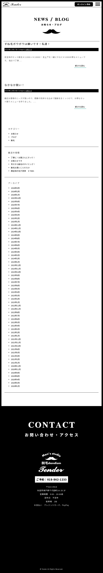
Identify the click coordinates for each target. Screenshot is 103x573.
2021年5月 (15, 352)
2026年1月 (15, 194)
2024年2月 (15, 258)
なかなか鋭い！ (14, 85)
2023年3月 (15, 295)
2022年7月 (15, 315)
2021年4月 (15, 356)
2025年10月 (16, 198)
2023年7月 (15, 282)
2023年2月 (15, 298)
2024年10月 (16, 231)
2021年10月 (16, 345)
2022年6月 (15, 319)
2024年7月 (15, 241)
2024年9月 (15, 235)
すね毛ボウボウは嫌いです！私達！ (27, 44)
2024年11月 (16, 228)
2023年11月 (16, 268)
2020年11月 (16, 369)
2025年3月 (15, 214)
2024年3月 (15, 255)
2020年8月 (15, 376)
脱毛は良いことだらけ (20, 167)
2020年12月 (16, 366)
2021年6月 (15, 349)
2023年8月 (15, 278)
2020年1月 (15, 386)
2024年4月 (15, 251)
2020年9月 (15, 372)
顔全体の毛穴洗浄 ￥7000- (22, 171)
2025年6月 (15, 208)
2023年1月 (15, 302)
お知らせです (16, 160)
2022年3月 (15, 329)
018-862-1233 (57, 479)
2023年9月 (15, 275)
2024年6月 (15, 245)
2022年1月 (15, 335)
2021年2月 (15, 359)
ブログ (14, 137)
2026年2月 (15, 191)
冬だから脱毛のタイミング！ (23, 164)
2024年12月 (16, 225)
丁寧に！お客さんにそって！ (23, 157)
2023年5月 (15, 288)
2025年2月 (15, 218)
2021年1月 (15, 362)
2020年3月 (15, 382)
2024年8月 (15, 238)
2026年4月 (15, 188)
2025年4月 (15, 211)
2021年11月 (16, 342)
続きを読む (80, 65)
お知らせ (29, 49)
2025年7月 (15, 204)
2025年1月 (15, 221)
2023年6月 (15, 285)
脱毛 (13, 140)
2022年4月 (15, 325)
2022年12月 (16, 305)
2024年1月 (15, 262)
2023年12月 (16, 265)
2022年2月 (15, 332)
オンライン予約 (83, 4)
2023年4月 (15, 292)
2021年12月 (16, 339)
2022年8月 (15, 312)
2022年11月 (16, 308)
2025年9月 (15, 201)
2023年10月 (16, 272)
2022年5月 (15, 322)
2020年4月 (15, 379)
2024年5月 (15, 248)
